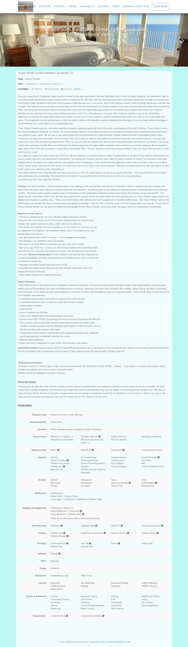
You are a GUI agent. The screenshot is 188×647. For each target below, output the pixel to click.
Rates (73, 6)
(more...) (78, 89)
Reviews (103, 6)
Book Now (160, 6)
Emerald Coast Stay (136, 6)
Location (45, 6)
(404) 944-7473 (98, 642)
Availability (87, 6)
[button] (4, 40)
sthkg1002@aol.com (119, 642)
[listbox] (94, 40)
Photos (59, 6)
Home (32, 6)
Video (116, 6)
